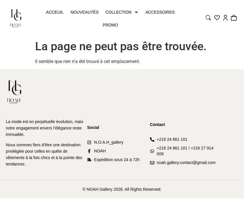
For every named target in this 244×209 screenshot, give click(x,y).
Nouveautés (84, 12)
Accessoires (160, 12)
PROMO (110, 25)
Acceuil (55, 12)
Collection (122, 12)
